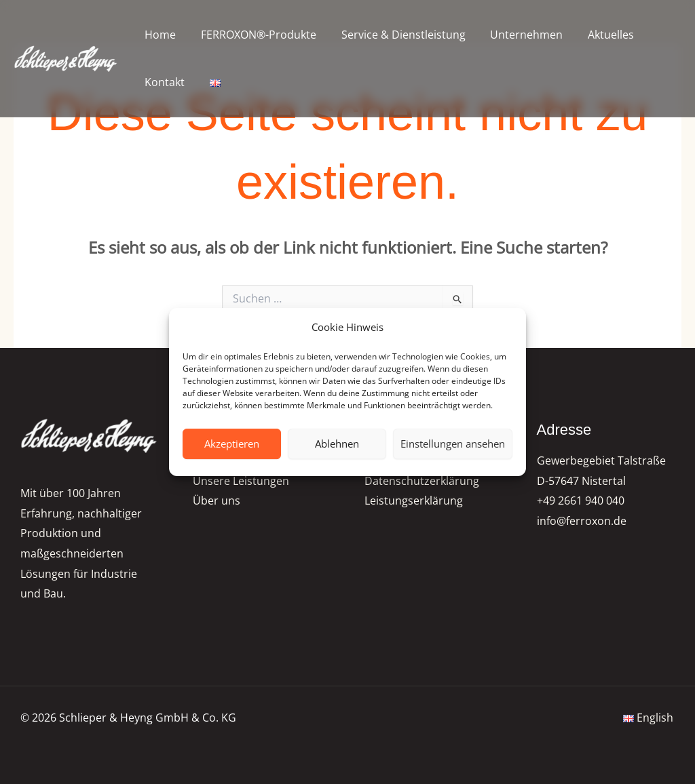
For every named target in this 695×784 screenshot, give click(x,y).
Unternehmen (515, 34)
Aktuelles (597, 34)
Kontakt (163, 82)
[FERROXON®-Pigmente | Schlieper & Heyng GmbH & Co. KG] (66, 58)
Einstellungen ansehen (452, 443)
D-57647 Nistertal (581, 480)
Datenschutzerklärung (421, 480)
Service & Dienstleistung (395, 34)
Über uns (216, 501)
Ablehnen (337, 443)
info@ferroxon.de (581, 521)
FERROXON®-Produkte (254, 34)
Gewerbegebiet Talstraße (601, 460)
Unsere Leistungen (241, 480)
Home (158, 34)
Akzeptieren (231, 443)
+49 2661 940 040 (580, 501)
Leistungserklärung (413, 501)
